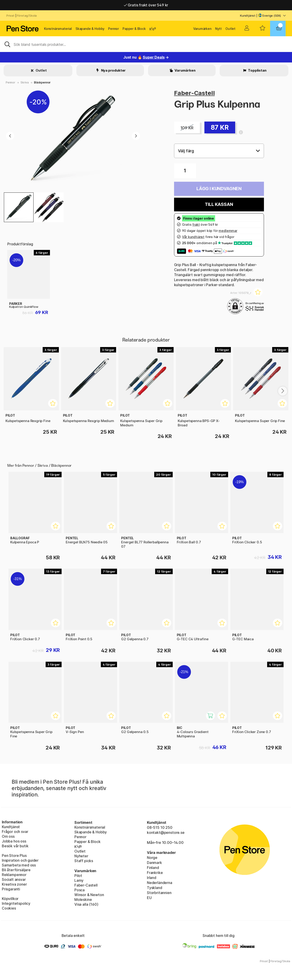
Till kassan (219, 204)
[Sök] (146, 44)
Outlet (230, 29)
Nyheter (81, 856)
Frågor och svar (15, 831)
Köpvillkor (10, 898)
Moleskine (83, 899)
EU (149, 897)
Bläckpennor (42, 82)
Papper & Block (134, 29)
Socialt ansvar (14, 879)
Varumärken (202, 29)
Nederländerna (159, 882)
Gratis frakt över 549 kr (146, 6)
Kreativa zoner (14, 884)
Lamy (78, 880)
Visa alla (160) (86, 904)
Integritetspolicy (16, 903)
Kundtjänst (248, 15)
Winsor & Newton (89, 894)
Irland (151, 877)
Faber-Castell (194, 92)
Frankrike (155, 872)
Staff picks (83, 860)
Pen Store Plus (14, 855)
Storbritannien (159, 892)
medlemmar (228, 231)
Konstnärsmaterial (58, 29)
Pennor (113, 29)
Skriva (25, 82)
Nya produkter (113, 70)
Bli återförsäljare (16, 870)
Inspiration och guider (20, 860)
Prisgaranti (11, 889)
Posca (79, 890)
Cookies (9, 908)
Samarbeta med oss (19, 865)
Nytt (218, 29)
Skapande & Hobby (90, 29)
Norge (152, 857)
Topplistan (256, 70)
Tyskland (154, 887)
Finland (153, 867)
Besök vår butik (15, 846)
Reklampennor (14, 874)
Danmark (154, 862)
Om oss (8, 836)
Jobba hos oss (14, 841)
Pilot (78, 875)
